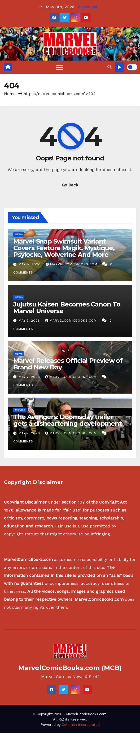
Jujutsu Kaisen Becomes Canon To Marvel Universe (66, 307)
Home (10, 93)
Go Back (70, 184)
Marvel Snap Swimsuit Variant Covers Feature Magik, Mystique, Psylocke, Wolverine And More (64, 247)
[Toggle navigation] (59, 67)
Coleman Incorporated (81, 725)
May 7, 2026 (30, 320)
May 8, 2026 (30, 264)
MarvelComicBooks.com (72, 264)
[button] (109, 67)
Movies (20, 409)
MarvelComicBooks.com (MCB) (70, 668)
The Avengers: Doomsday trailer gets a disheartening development (67, 420)
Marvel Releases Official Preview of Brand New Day (67, 364)
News (19, 234)
